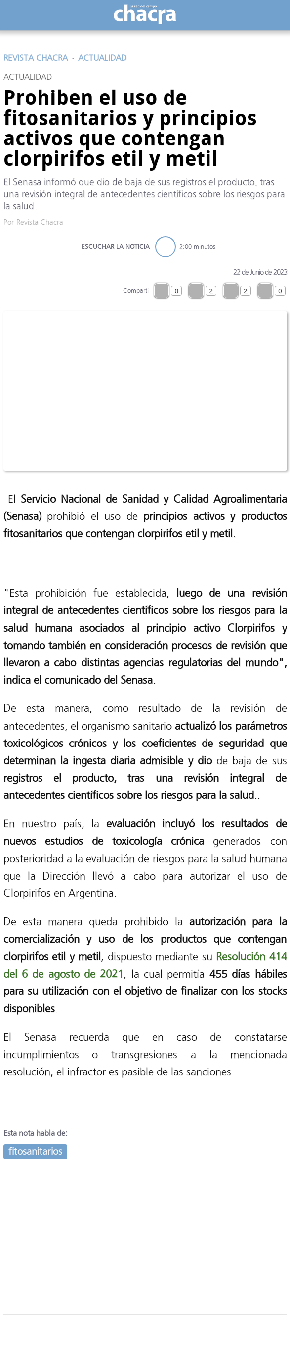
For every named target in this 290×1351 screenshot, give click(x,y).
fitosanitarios (35, 1151)
